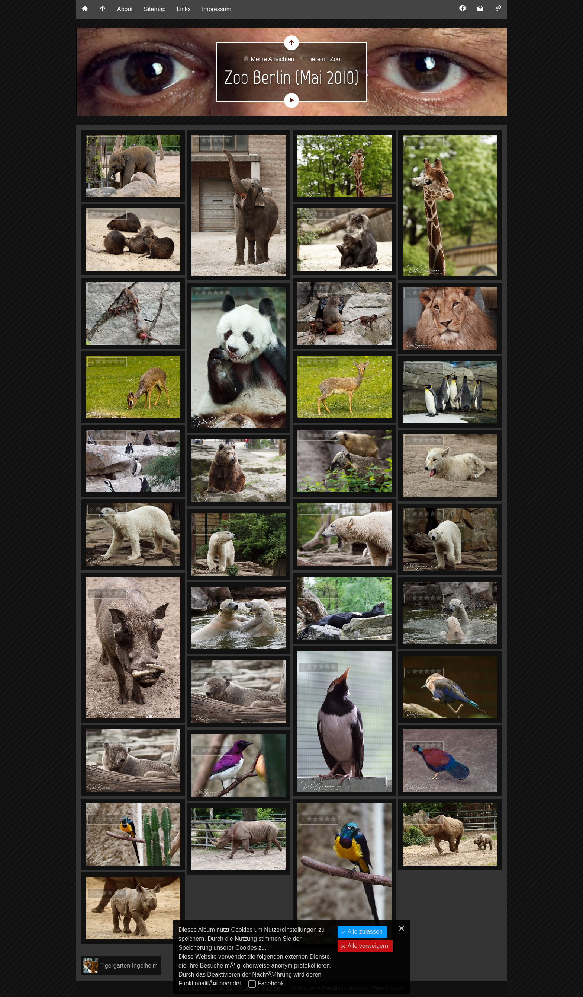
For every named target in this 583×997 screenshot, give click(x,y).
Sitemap (155, 9)
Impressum (216, 9)
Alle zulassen (364, 931)
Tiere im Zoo (323, 59)
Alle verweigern (367, 946)
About (125, 9)
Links (184, 9)
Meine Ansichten (272, 59)
